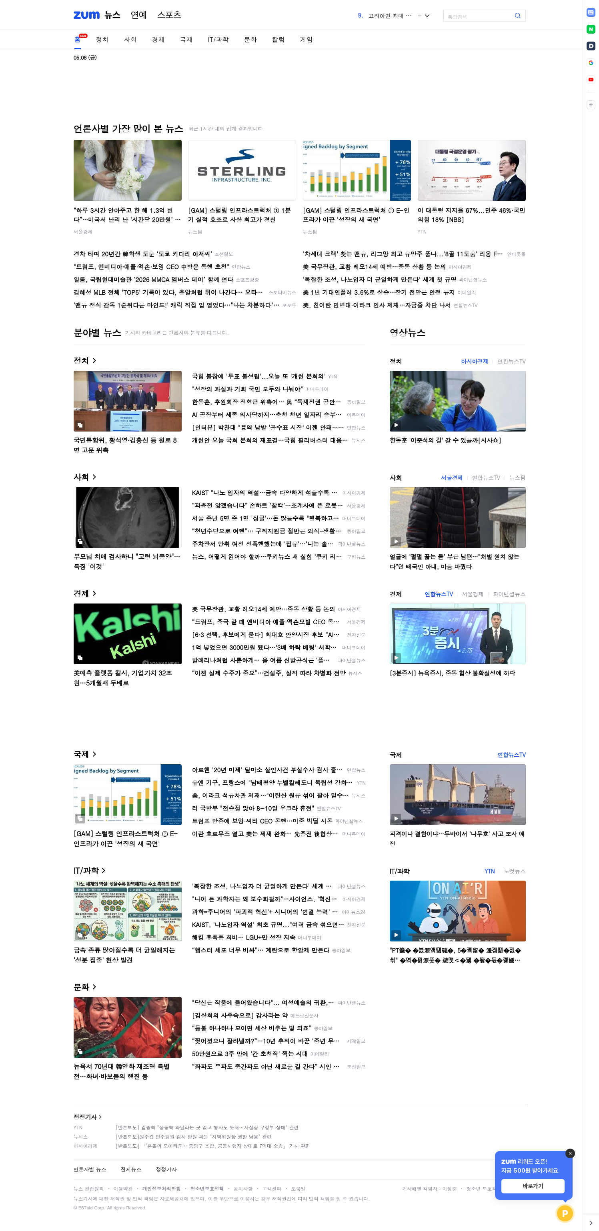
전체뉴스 (131, 1169)
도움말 (298, 1188)
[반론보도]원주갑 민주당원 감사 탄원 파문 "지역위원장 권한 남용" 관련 (194, 1136)
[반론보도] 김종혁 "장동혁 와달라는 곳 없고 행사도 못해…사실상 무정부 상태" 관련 (207, 1127)
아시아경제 (474, 361)
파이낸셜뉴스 (509, 594)
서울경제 (83, 231)
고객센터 (272, 1188)
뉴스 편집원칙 (89, 1188)
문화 (250, 39)
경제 (158, 39)
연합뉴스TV (511, 361)
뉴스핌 (195, 231)
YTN (422, 231)
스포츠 (169, 15)
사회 (130, 39)
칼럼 (278, 39)
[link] (591, 12)
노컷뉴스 (514, 871)
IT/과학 (218, 39)
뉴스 (112, 15)
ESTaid (85, 1208)
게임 (306, 39)
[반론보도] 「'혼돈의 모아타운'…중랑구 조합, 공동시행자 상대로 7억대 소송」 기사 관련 (213, 1145)
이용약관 (123, 1188)
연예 (139, 15)
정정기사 (85, 1117)
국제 (186, 39)
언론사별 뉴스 (90, 1169)
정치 (102, 39)
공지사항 (243, 1188)
